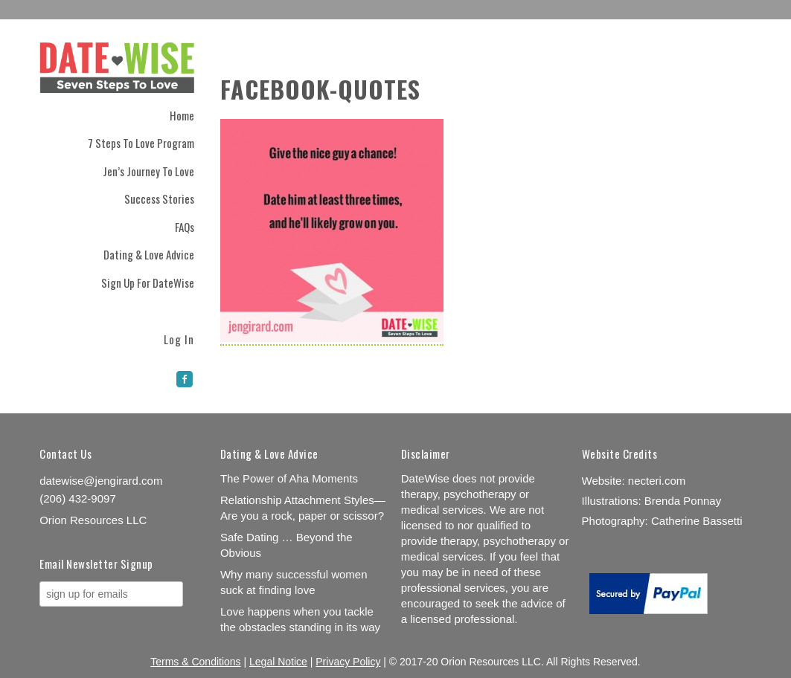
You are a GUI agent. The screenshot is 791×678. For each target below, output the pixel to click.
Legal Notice (278, 662)
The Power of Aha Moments (289, 478)
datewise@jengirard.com (100, 480)
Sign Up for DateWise (147, 282)
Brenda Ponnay (682, 500)
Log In (179, 338)
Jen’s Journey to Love (148, 171)
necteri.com (657, 480)
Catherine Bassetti (697, 520)
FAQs (184, 227)
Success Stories (159, 198)
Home (182, 115)
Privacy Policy (348, 662)
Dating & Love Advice (148, 254)
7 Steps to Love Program (141, 143)
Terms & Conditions (195, 662)
